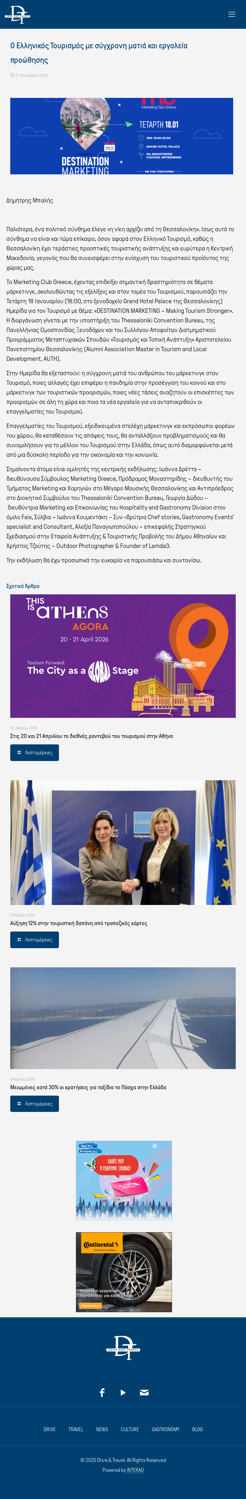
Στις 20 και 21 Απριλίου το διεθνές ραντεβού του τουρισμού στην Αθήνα (91, 736)
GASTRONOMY (165, 1429)
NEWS (102, 1429)
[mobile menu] (231, 14)
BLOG (197, 1429)
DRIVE (50, 1429)
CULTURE (130, 1429)
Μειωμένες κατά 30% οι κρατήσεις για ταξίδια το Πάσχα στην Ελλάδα (88, 1087)
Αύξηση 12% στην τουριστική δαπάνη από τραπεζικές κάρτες (78, 923)
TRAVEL (76, 1429)
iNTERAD (135, 1470)
